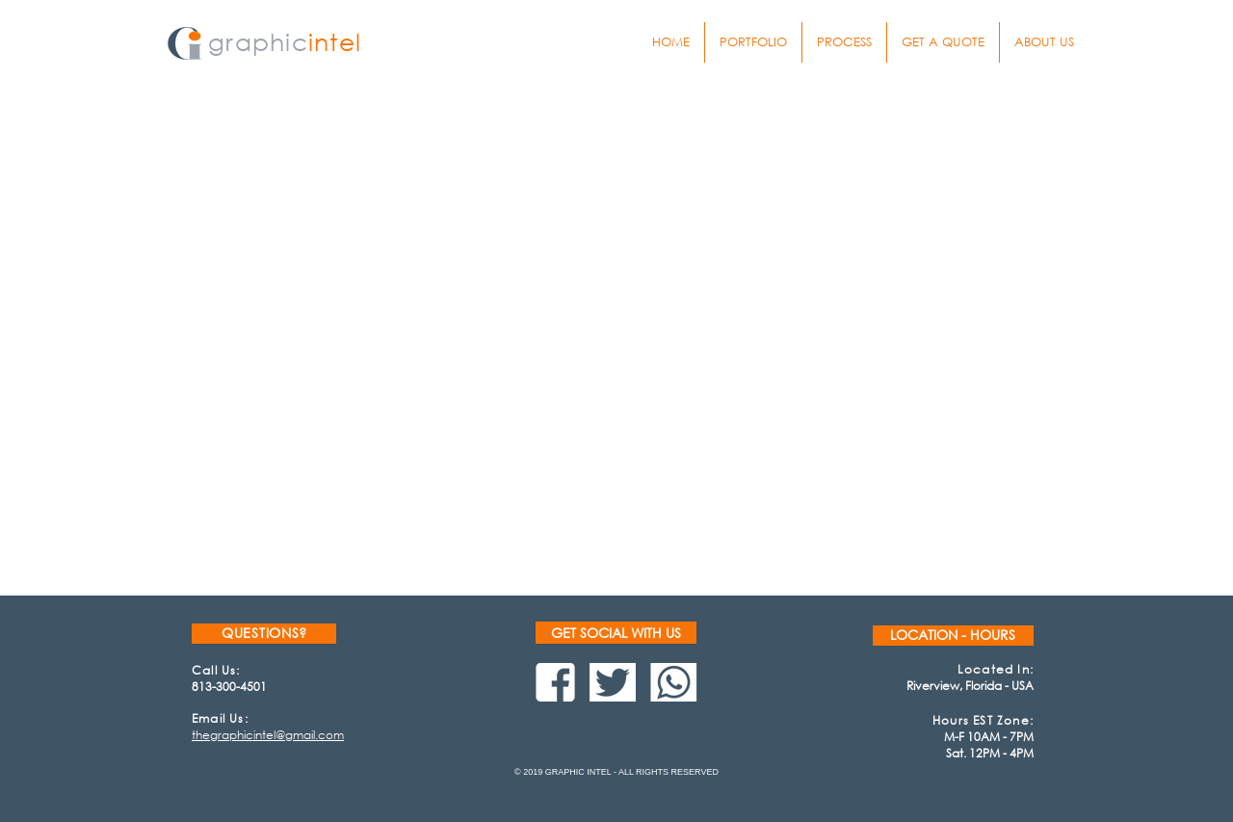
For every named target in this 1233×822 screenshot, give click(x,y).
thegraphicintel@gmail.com (268, 735)
